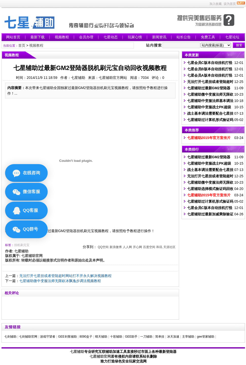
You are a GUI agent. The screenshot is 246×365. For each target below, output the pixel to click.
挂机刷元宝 (21, 245)
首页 (21, 45)
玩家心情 (135, 37)
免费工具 (208, 37)
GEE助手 (131, 336)
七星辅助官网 (100, 356)
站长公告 (184, 37)
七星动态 (110, 37)
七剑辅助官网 (28, 336)
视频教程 (62, 37)
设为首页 (230, 4)
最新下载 (37, 37)
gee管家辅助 (205, 336)
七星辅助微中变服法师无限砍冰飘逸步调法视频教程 (60, 281)
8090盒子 (85, 336)
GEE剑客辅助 (67, 336)
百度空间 (149, 247)
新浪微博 (116, 247)
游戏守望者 (47, 336)
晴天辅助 (101, 336)
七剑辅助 (10, 336)
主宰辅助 (188, 336)
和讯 (159, 247)
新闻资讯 (159, 37)
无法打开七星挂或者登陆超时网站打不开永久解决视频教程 (65, 276)
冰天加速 (173, 336)
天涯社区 (169, 247)
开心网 (137, 247)
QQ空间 (103, 247)
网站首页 (13, 37)
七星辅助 (77, 352)
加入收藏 (215, 4)
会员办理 (86, 37)
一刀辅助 (146, 336)
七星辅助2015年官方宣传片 (209, 138)
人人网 (127, 247)
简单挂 (159, 336)
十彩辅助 (116, 336)
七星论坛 (232, 37)
